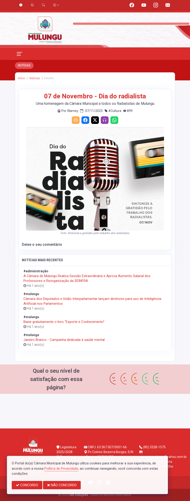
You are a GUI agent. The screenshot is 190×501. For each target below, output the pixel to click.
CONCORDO (27, 485)
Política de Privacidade (61, 468)
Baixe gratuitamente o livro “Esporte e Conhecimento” (63, 322)
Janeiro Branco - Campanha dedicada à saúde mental (64, 340)
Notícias (34, 78)
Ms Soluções (79, 495)
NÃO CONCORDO (62, 485)
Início (21, 78)
